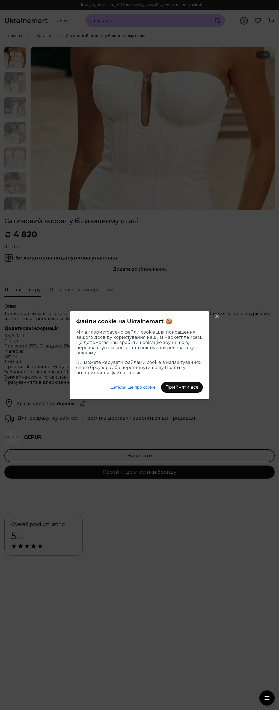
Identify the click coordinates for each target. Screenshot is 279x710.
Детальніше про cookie (133, 387)
